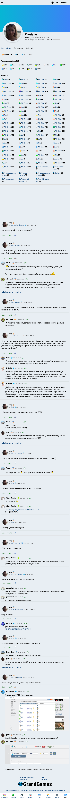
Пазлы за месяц (42, 167)
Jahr (4, 79)
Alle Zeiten (40, 79)
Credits (43, 777)
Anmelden (64, 2)
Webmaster (23, 779)
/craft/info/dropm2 (15, 574)
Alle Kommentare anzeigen (11, 292)
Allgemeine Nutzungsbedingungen (32, 790)
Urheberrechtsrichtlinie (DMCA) (55, 790)
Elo (55, 111)
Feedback (44, 779)
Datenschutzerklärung (12, 790)
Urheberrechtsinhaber (27, 777)
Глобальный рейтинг (24, 180)
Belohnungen (18, 48)
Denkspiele (29, 48)
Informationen (6, 48)
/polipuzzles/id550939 (16, 225)
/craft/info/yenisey (15, 453)
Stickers (56, 173)
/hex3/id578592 (14, 245)
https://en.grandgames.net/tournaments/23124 (22, 510)
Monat (22, 79)
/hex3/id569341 (14, 302)
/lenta (11, 638)
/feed (11, 407)
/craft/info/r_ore (14, 543)
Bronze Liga (7, 54)
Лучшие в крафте (8, 179)
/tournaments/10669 (16, 609)
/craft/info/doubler (15, 336)
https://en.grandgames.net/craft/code (18, 629)
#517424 (18, 678)
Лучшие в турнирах (23, 174)
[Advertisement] (35, 201)
